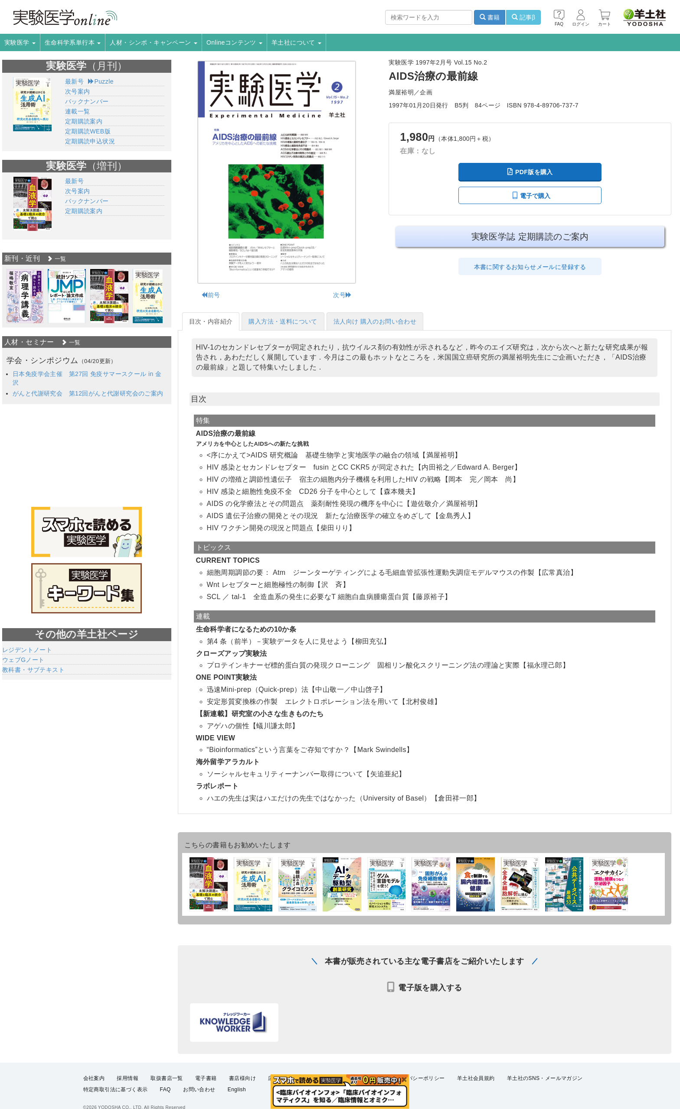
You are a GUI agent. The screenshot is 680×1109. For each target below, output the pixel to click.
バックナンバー (87, 101)
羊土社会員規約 (476, 1083)
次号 (342, 295)
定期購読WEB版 (88, 131)
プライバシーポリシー (418, 1083)
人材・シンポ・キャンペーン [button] (153, 42)
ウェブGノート (23, 659)
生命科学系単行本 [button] (73, 42)
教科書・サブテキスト (33, 669)
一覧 (56, 259)
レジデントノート (27, 649)
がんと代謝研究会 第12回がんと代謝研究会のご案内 (88, 393)
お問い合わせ (199, 1095)
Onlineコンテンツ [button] (234, 42)
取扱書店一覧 (166, 1083)
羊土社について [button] (296, 42)
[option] (25, 296)
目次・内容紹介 (211, 321)
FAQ (165, 1095)
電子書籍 (206, 1083)
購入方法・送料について (282, 321)
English (237, 1095)
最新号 (74, 81)
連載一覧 (77, 111)
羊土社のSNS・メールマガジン (545, 1083)
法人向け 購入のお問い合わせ (375, 321)
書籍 (490, 17)
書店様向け (242, 1083)
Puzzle (101, 81)
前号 (210, 295)
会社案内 (94, 1083)
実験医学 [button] (20, 42)
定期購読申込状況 (90, 141)
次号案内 (77, 91)
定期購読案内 (83, 121)
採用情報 (127, 1083)
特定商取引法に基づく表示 (115, 1095)
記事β (523, 17)
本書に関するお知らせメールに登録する (530, 266)
